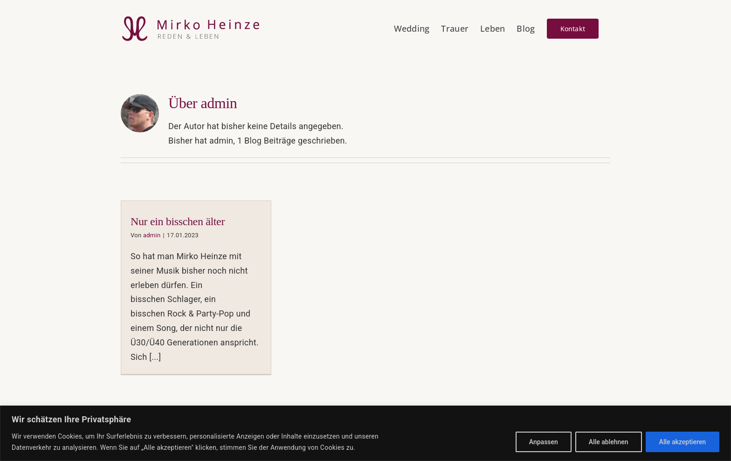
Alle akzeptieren (682, 442)
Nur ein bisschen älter (178, 221)
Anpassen (543, 442)
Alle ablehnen (608, 442)
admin (152, 235)
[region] (365, 433)
